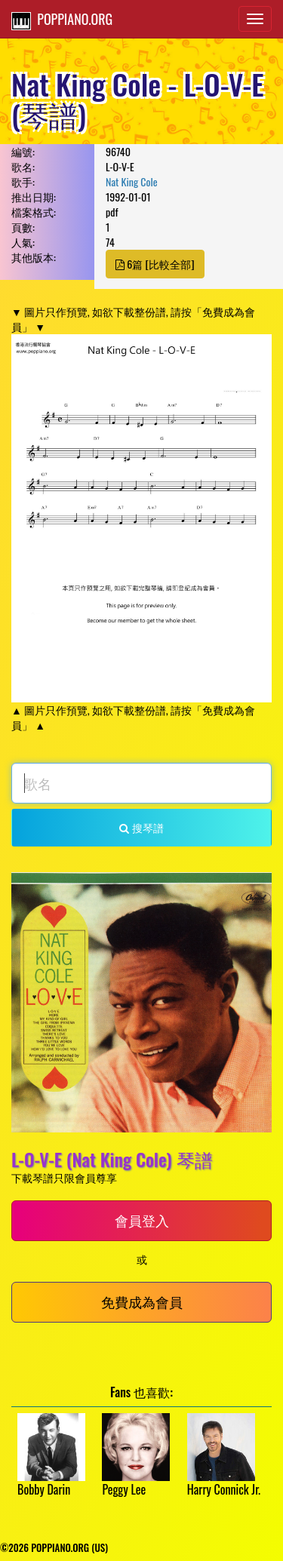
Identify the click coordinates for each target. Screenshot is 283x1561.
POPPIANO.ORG (61, 19)
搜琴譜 (141, 827)
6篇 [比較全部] (155, 264)
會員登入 (142, 1220)
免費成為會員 (142, 1301)
